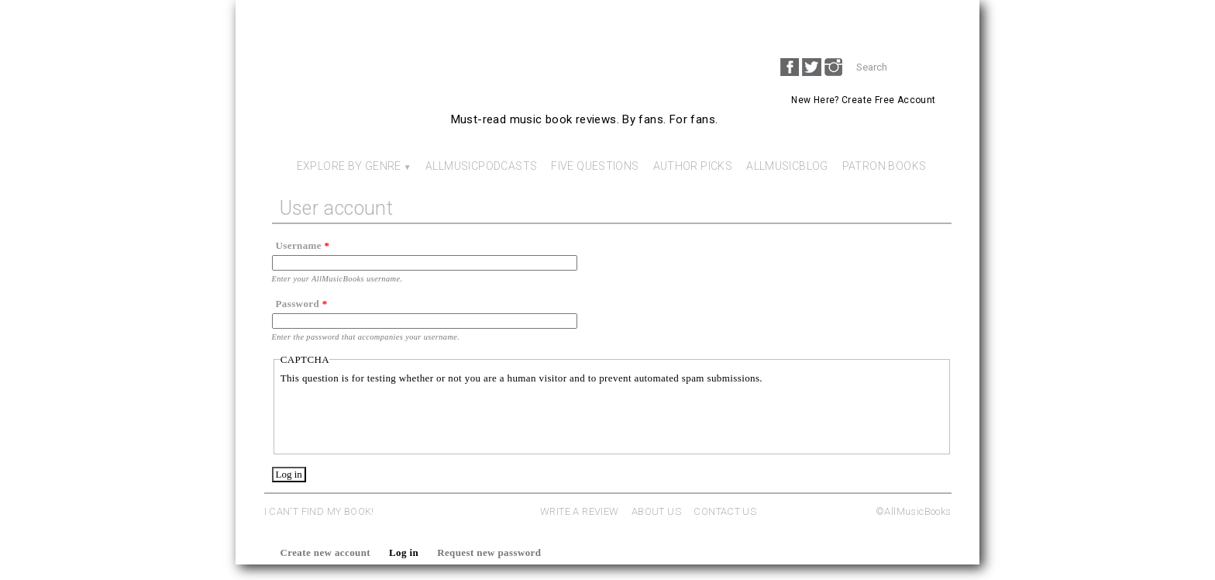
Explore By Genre (349, 166)
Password (302, 303)
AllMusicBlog (787, 166)
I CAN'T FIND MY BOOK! (319, 511)
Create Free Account (888, 100)
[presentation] (398, 416)
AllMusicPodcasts (481, 166)
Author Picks (693, 166)
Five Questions (594, 166)
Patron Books (884, 166)
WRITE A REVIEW (579, 511)
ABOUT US (656, 511)
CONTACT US (725, 511)
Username (303, 245)
